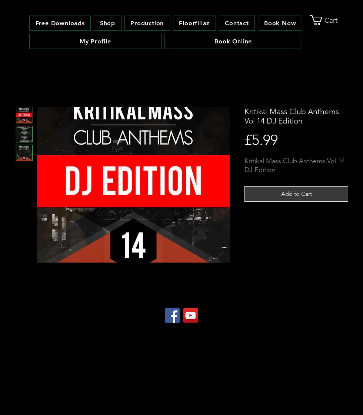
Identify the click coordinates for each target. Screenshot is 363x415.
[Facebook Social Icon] (172, 315)
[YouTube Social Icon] (190, 315)
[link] (329, 20)
